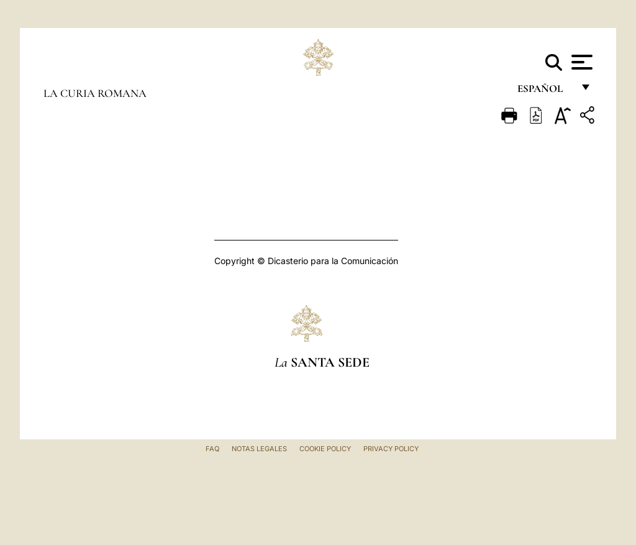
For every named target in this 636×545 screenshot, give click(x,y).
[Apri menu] (580, 62)
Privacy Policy (391, 448)
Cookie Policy (325, 448)
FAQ (212, 448)
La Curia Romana (95, 93)
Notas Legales (259, 448)
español (545, 91)
